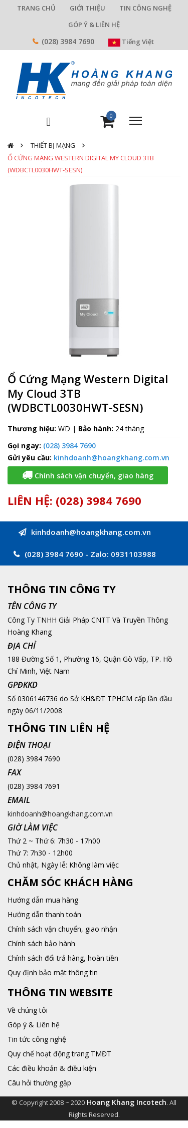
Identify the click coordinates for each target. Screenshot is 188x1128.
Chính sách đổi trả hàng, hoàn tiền (63, 958)
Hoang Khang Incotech (126, 1102)
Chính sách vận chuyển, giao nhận (62, 929)
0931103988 (133, 554)
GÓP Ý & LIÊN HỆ (94, 24)
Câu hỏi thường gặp (39, 1082)
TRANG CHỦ (36, 8)
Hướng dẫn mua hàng (43, 900)
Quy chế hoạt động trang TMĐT (59, 1053)
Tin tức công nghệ (37, 1039)
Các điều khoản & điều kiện (52, 1068)
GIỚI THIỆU (87, 8)
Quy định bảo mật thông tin (53, 972)
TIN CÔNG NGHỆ (145, 8)
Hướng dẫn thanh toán (44, 914)
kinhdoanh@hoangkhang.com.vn (111, 457)
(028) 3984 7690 (68, 41)
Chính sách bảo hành (41, 943)
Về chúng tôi (28, 1010)
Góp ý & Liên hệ (34, 1024)
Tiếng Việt (131, 41)
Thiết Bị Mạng (53, 145)
